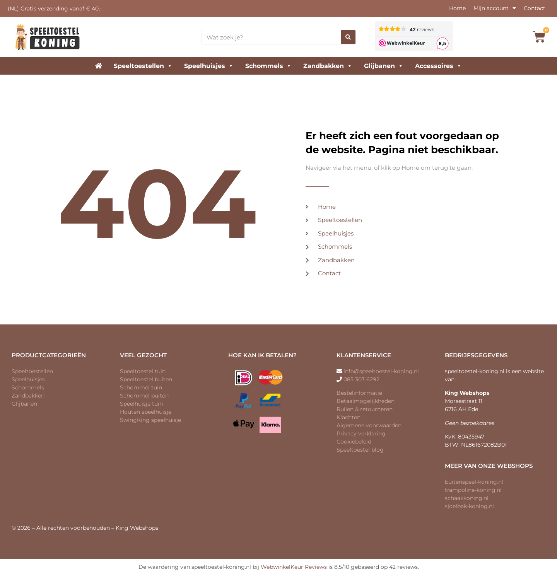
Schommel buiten (144, 395)
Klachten (349, 417)
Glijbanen (383, 66)
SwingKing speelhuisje (150, 419)
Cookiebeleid (354, 441)
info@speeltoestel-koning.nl (381, 371)
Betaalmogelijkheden (366, 401)
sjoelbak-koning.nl (469, 506)
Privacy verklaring (361, 433)
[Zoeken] (348, 37)
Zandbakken (327, 66)
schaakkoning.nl (467, 498)
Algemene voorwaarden (369, 425)
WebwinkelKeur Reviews (294, 566)
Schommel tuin (141, 387)
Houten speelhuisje (145, 411)
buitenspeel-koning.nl (474, 481)
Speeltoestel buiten (146, 379)
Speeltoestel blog (360, 449)
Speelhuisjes (209, 66)
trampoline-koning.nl (473, 489)
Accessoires (438, 66)
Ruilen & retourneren (365, 409)
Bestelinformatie (359, 392)
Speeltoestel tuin (143, 371)
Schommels (268, 66)
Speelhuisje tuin (141, 403)
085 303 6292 (361, 379)
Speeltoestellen (143, 66)
